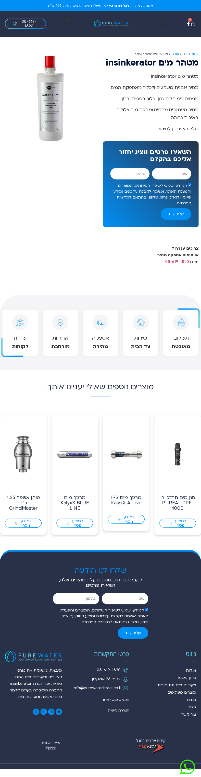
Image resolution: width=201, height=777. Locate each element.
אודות (191, 679)
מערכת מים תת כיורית (177, 693)
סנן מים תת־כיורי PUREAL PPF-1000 (178, 511)
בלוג (192, 715)
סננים (175, 54)
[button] (161, 23)
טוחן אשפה (186, 686)
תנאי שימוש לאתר (115, 708)
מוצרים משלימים (181, 701)
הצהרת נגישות (118, 719)
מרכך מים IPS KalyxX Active (126, 509)
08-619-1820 (177, 261)
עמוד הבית (191, 54)
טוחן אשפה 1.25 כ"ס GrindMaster (23, 511)
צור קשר (188, 723)
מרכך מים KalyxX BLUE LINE (75, 511)
